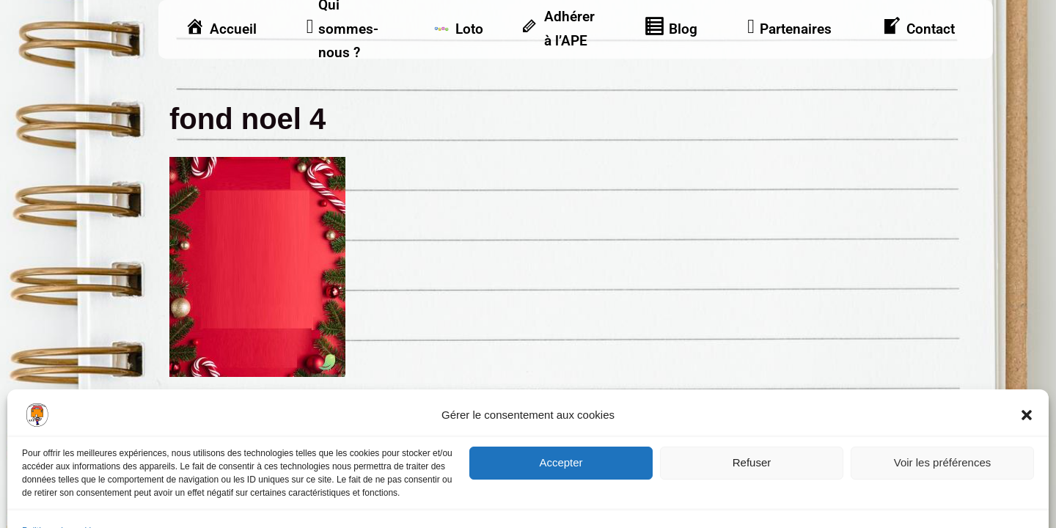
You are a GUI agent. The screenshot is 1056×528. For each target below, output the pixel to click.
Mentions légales (210, 439)
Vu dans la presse (940, 439)
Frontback (613, 489)
